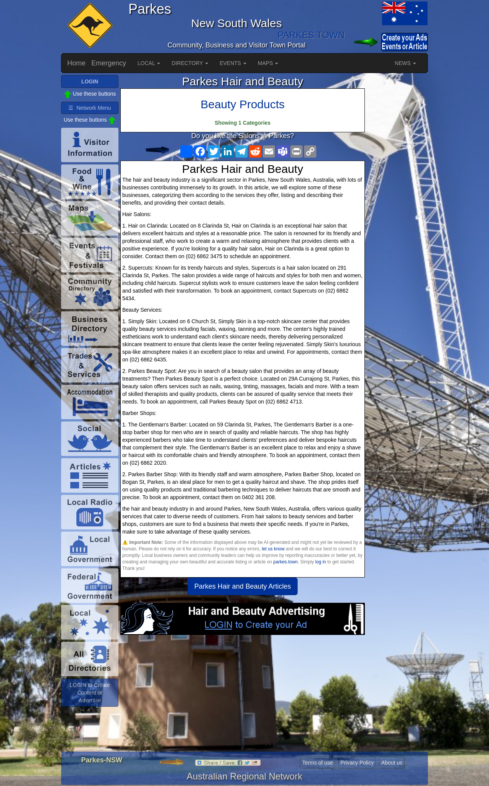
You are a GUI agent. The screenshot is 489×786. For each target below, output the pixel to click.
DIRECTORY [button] (190, 63)
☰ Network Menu (89, 108)
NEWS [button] (405, 63)
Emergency (108, 63)
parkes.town (285, 562)
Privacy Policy (357, 763)
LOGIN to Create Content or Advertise (90, 692)
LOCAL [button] (149, 63)
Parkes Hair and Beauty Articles (242, 586)
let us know (273, 549)
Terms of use (317, 763)
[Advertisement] (242, 696)
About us (391, 763)
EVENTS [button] (233, 63)
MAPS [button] (268, 63)
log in (320, 562)
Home (76, 63)
